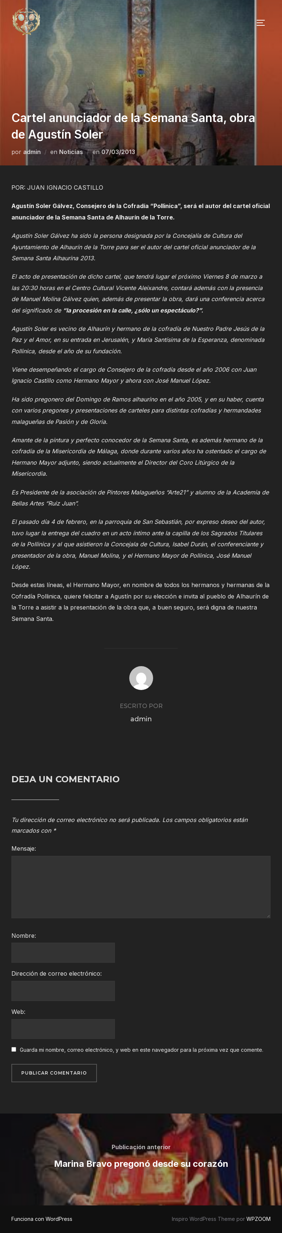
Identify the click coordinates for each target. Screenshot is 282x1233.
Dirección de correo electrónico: (56, 973)
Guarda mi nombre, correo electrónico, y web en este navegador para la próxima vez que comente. (141, 1050)
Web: (18, 1011)
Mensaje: (23, 848)
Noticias (71, 152)
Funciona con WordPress (41, 1219)
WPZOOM (258, 1219)
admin (32, 152)
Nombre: (23, 935)
